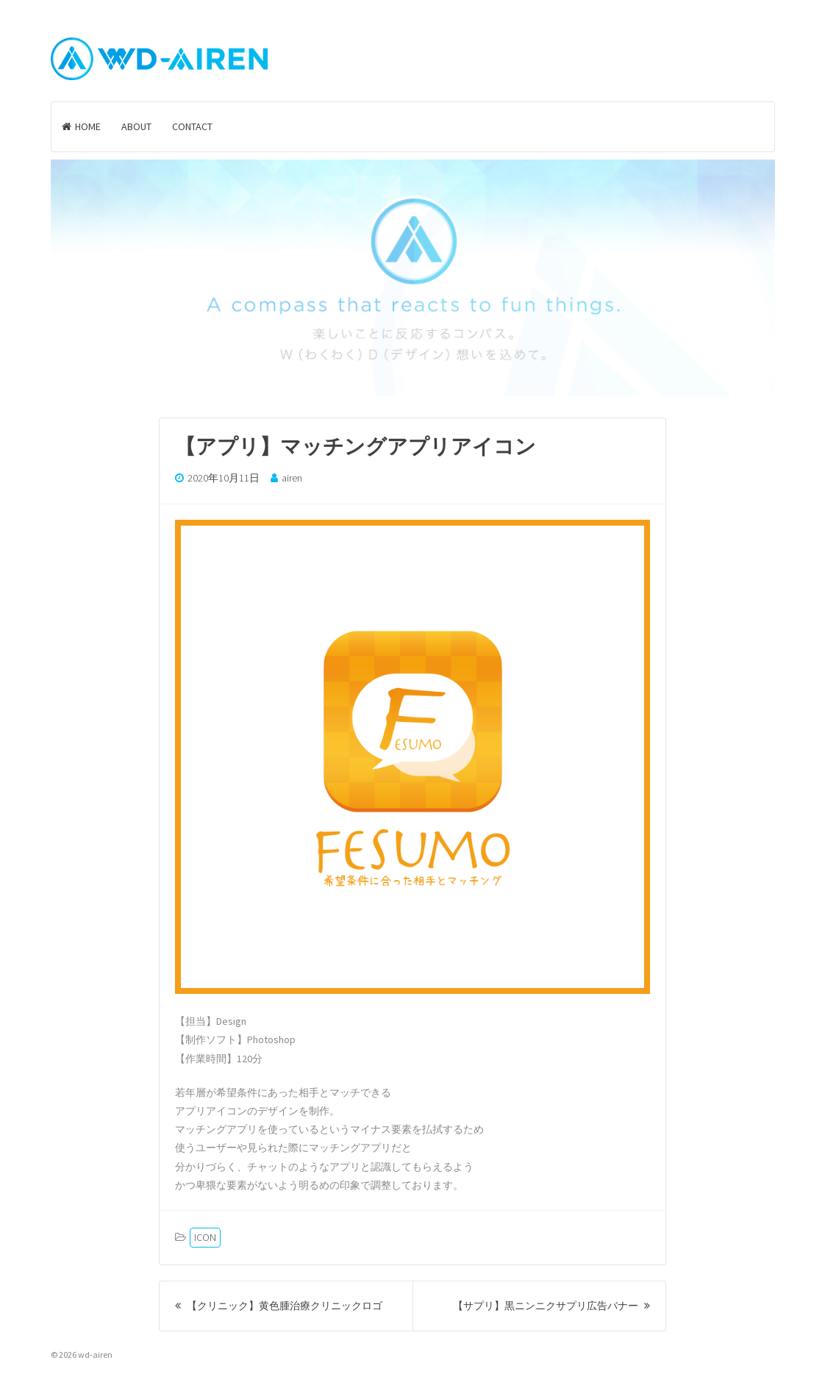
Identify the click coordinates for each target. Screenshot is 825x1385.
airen (292, 477)
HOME (81, 126)
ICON (205, 1237)
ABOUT (136, 126)
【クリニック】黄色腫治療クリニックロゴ (278, 1305)
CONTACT (192, 126)
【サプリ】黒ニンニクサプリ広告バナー (551, 1305)
